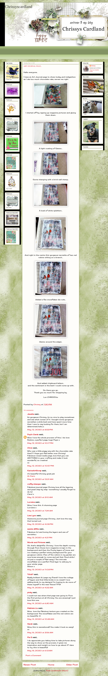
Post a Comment (33, 655)
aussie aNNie (33, 529)
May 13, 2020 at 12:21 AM (40, 479)
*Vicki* (30, 574)
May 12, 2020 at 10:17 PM (40, 443)
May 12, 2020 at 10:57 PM (40, 466)
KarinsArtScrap (34, 471)
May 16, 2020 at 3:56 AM (40, 632)
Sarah (30, 624)
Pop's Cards (32, 434)
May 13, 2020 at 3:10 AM (40, 497)
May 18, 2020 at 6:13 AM (39, 651)
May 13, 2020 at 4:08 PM (40, 524)
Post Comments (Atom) (57, 671)
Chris (29, 448)
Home (51, 664)
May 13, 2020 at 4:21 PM (39, 538)
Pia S (29, 637)
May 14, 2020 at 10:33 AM (40, 619)
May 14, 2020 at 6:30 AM (40, 603)
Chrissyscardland (18, 6)
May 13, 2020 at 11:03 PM (40, 570)
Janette (30, 414)
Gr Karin (31, 476)
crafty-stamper (34, 484)
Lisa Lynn (31, 515)
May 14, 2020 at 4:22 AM (40, 588)
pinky (29, 592)
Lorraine (31, 502)
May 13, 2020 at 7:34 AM (40, 511)
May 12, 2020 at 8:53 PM (40, 430)
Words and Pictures (36, 542)
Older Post (72, 664)
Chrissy (93, 65)
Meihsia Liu (32, 608)
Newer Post (30, 664)
